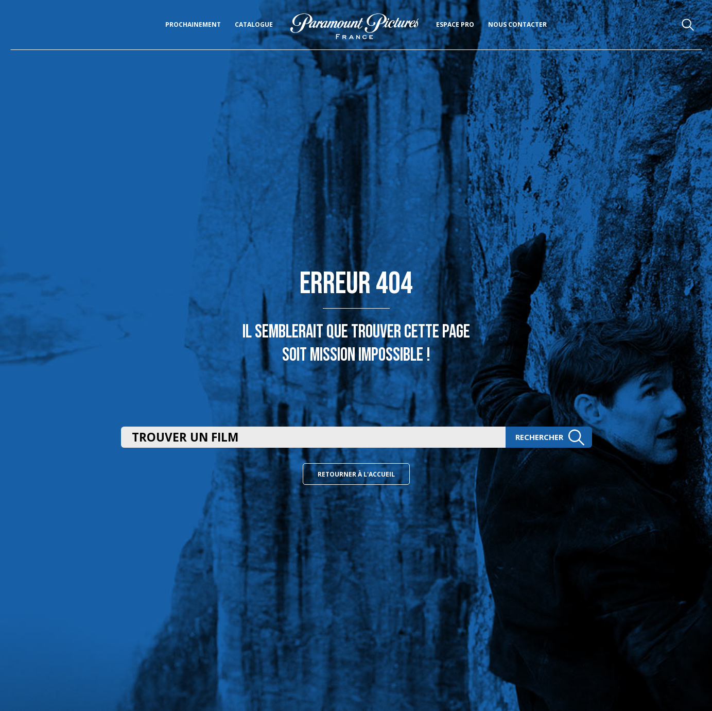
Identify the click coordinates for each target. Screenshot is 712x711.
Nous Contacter (517, 24)
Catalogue (254, 24)
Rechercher (549, 437)
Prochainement (193, 24)
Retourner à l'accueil (356, 474)
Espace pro (455, 24)
